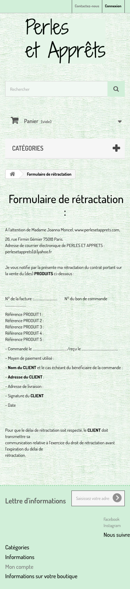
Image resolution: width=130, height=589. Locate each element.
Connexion (113, 5)
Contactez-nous (87, 5)
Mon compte (19, 566)
